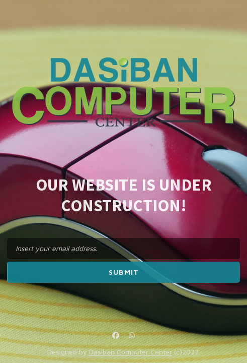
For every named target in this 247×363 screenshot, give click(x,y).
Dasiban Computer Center (130, 351)
